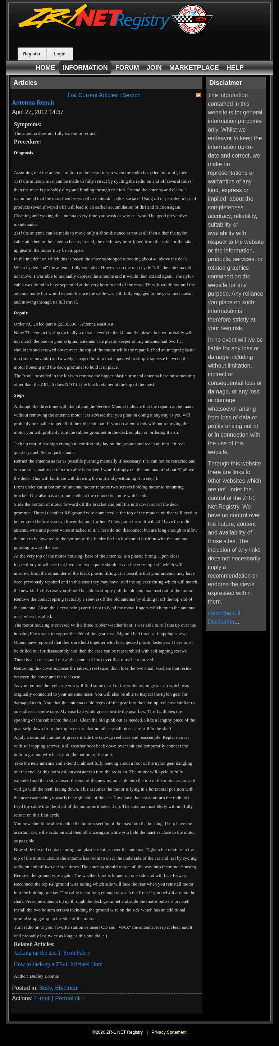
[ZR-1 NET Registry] (116, 34)
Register (32, 53)
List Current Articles (93, 95)
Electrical (66, 988)
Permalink (68, 998)
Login (60, 53)
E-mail (42, 998)
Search (131, 95)
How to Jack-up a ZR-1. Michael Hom (58, 964)
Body (45, 988)
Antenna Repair (33, 103)
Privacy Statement (168, 1032)
